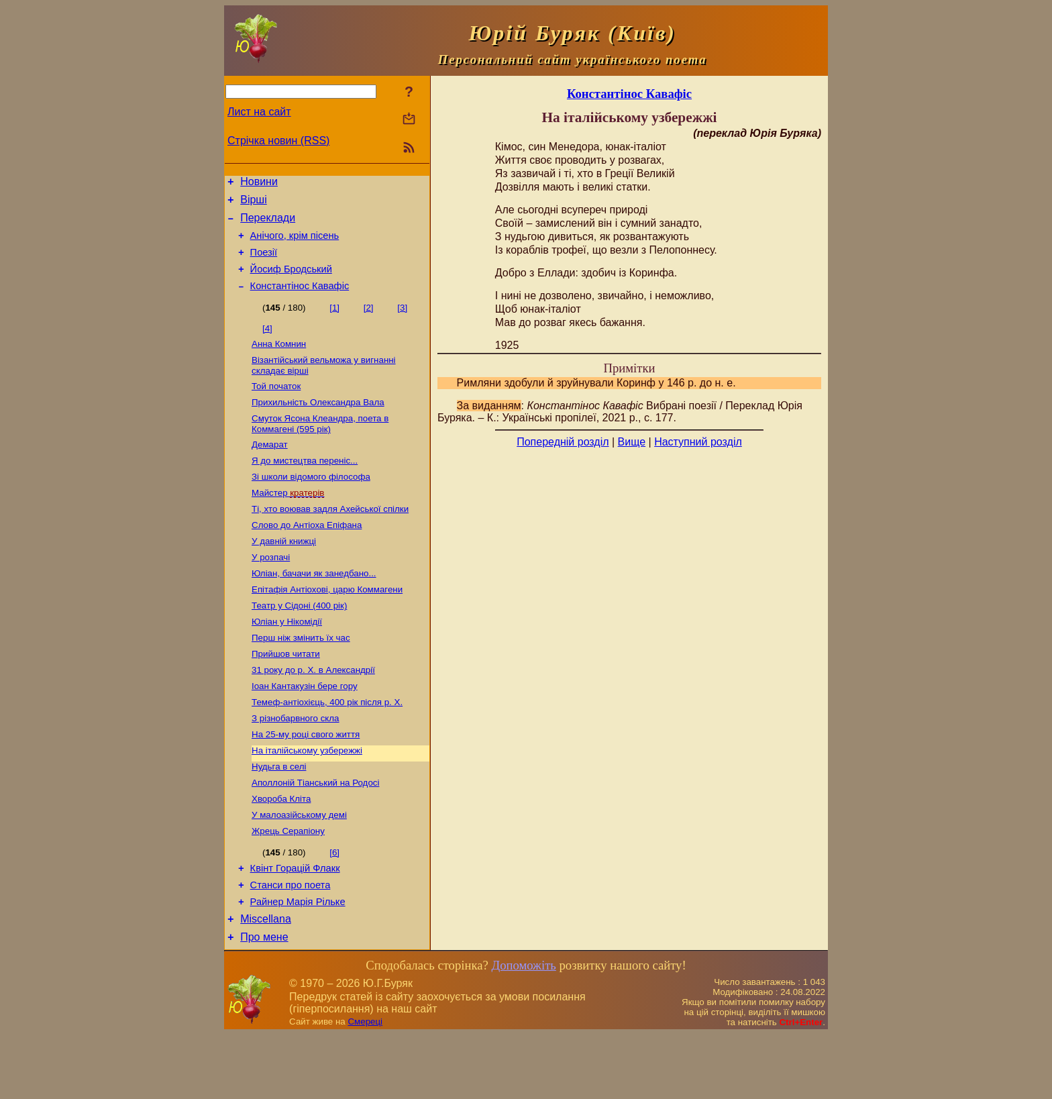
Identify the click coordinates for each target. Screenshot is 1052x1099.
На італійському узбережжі (307, 798)
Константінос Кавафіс (300, 300)
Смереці (365, 1086)
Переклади (267, 223)
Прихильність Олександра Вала (318, 422)
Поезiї (264, 262)
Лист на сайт (259, 111)
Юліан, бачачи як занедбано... (314, 606)
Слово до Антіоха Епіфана (307, 554)
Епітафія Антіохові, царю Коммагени (327, 624)
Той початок (276, 404)
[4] (267, 342)
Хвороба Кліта (281, 850)
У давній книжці (284, 571)
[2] (369, 322)
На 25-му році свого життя (306, 781)
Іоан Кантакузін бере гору (305, 728)
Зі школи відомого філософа (311, 501)
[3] (402, 322)
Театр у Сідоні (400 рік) (299, 641)
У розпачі (271, 589)
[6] (334, 907)
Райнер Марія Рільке (298, 962)
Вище (632, 442)
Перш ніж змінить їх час (301, 676)
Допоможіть (523, 1030)
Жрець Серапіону (288, 885)
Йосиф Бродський (291, 281)
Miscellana (265, 981)
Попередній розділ (563, 442)
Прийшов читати (286, 693)
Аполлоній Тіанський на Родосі (315, 833)
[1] (334, 322)
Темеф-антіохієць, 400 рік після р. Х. (327, 746)
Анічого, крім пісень (294, 243)
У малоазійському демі (299, 868)
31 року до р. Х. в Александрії (313, 711)
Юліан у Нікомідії (287, 658)
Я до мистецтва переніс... (305, 484)
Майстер (288, 519)
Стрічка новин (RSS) (278, 140)
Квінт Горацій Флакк (295, 924)
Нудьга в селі (279, 815)
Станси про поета (290, 943)
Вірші (253, 203)
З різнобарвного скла (295, 763)
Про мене (264, 1001)
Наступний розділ (698, 442)
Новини (259, 183)
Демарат (270, 467)
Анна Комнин (279, 359)
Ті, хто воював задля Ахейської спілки (330, 536)
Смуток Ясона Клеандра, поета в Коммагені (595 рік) (320, 444)
